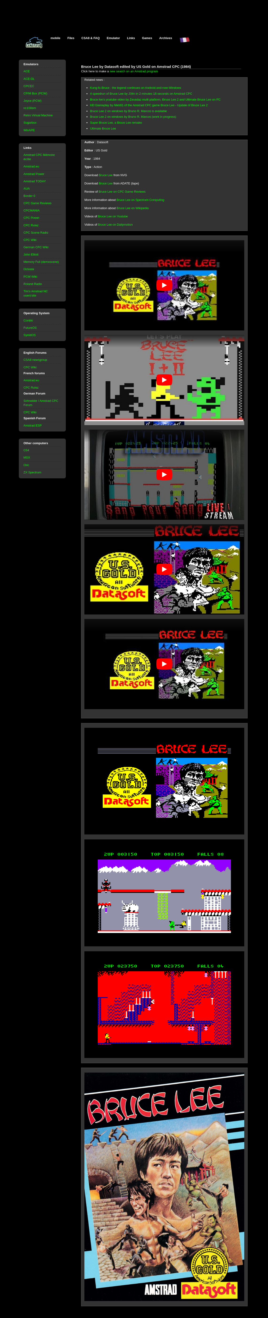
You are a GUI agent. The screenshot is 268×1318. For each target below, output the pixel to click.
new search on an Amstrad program (134, 71)
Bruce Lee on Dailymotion (115, 224)
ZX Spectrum (32, 472)
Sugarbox (30, 122)
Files (71, 38)
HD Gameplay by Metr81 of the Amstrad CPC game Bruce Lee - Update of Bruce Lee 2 (149, 105)
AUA (27, 188)
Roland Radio (33, 284)
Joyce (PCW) (32, 100)
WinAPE (29, 130)
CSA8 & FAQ (90, 38)
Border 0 (29, 196)
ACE (27, 71)
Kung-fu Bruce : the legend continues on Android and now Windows (135, 87)
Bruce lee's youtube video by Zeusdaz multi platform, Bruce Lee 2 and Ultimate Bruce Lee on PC (155, 99)
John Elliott (31, 254)
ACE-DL (29, 79)
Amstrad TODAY (35, 181)
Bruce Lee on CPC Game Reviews (122, 191)
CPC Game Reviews (37, 203)
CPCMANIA (31, 210)
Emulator (113, 38)
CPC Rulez (31, 225)
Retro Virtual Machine (38, 115)
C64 (26, 450)
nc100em (30, 108)
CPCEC (29, 86)
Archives (165, 38)
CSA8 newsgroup (35, 360)
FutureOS (30, 328)
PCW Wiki (30, 276)
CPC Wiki (30, 240)
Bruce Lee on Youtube (113, 216)
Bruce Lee (106, 175)
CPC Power (31, 218)
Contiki (28, 320)
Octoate (29, 269)
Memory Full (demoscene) (41, 262)
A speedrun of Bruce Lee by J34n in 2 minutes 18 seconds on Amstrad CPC (141, 93)
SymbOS (30, 335)
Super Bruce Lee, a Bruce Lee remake (116, 122)
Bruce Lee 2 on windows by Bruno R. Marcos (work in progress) (133, 116)
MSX (27, 457)
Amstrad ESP (33, 425)
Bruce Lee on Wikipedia (133, 208)
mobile (55, 38)
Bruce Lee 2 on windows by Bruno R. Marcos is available (128, 111)
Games (147, 38)
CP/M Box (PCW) (35, 93)
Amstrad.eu (31, 166)
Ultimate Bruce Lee (103, 128)
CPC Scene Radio (36, 232)
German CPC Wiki (36, 247)
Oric (26, 465)
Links (131, 38)
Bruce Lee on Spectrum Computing (140, 200)
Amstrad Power (34, 174)
